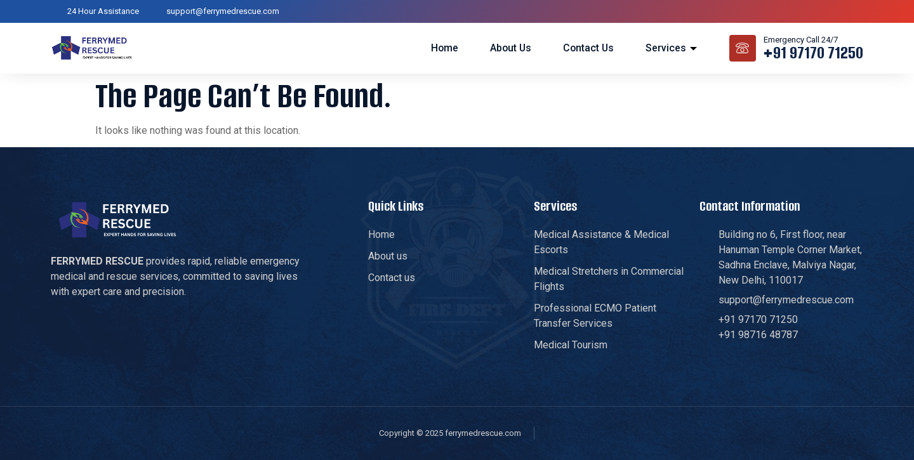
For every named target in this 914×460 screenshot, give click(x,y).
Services (671, 47)
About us (508, 47)
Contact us (588, 47)
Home (442, 47)
